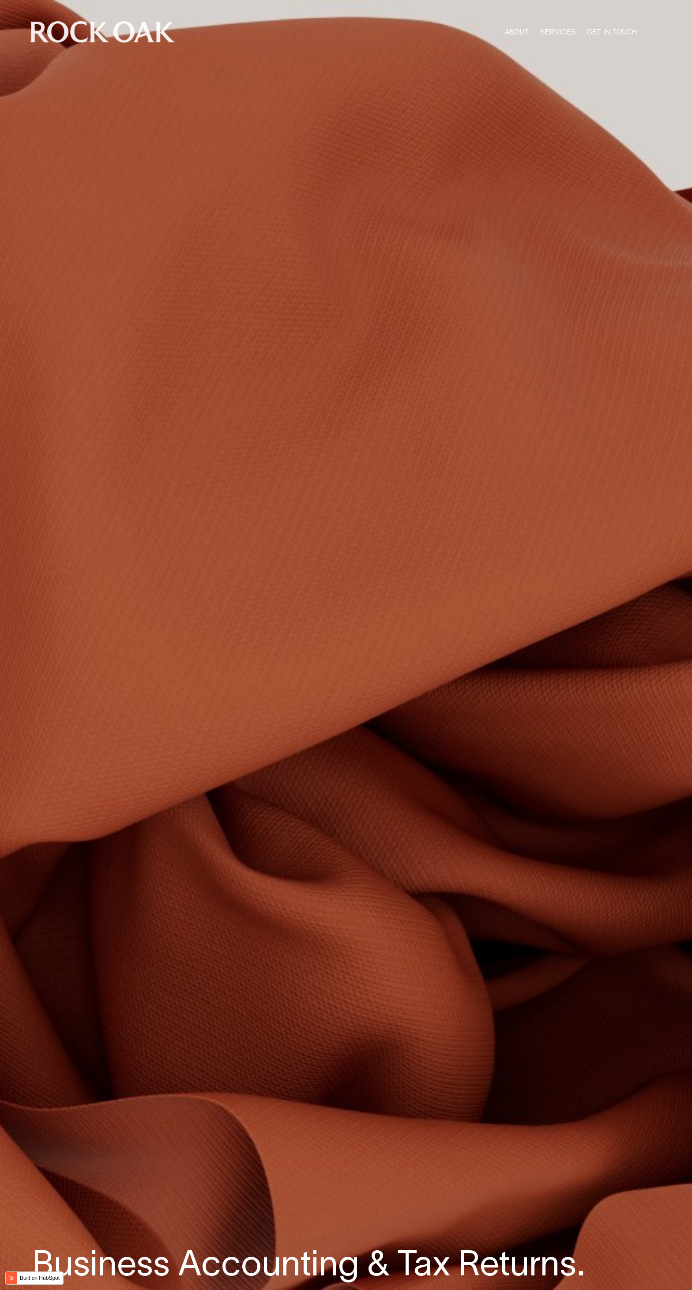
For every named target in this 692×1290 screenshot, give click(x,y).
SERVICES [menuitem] (558, 32)
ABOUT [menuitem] (517, 32)
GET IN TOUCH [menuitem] (612, 32)
